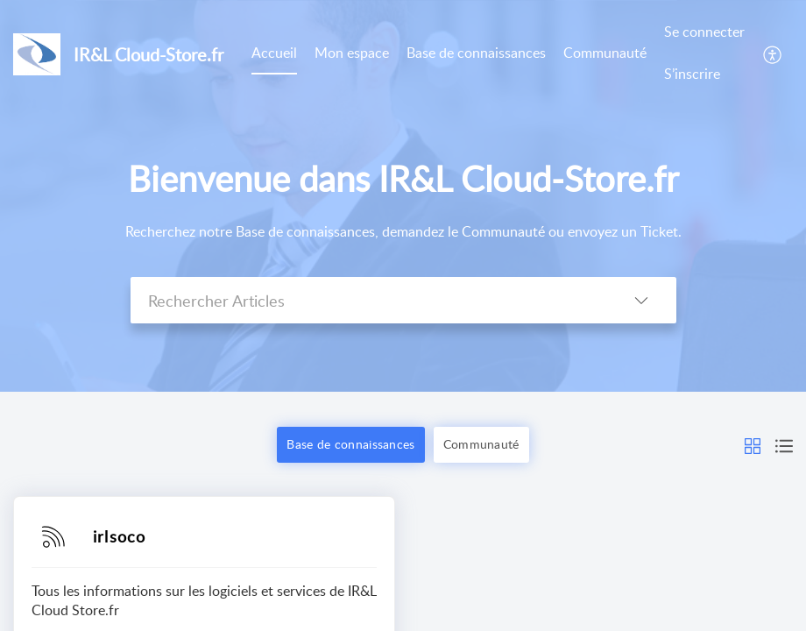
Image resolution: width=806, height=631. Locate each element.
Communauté (605, 52)
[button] (752, 444)
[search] (368, 300)
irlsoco (119, 536)
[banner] (403, 196)
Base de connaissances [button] (350, 444)
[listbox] (641, 300)
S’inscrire (692, 73)
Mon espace (352, 52)
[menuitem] (704, 54)
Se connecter (704, 31)
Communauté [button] (481, 444)
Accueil (274, 52)
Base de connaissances (476, 52)
